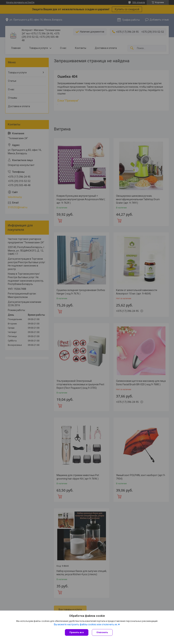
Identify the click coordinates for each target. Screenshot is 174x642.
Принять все (76, 632)
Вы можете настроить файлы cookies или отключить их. (86, 624)
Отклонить (102, 632)
